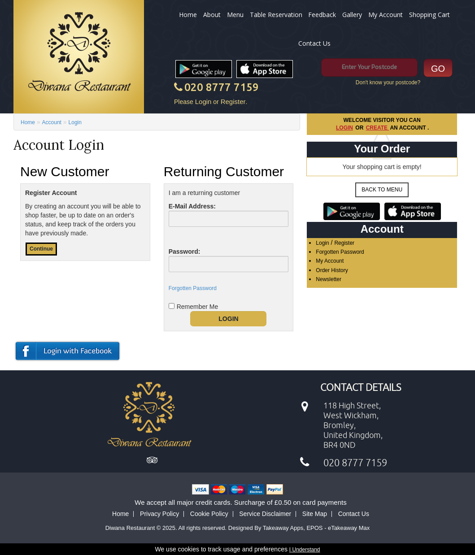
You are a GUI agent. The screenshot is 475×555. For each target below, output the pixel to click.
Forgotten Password (340, 252)
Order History (332, 270)
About (212, 14)
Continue (41, 249)
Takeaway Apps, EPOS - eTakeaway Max (316, 528)
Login (203, 101)
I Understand (304, 549)
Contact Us (314, 43)
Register (233, 101)
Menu (235, 14)
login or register (68, 351)
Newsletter (328, 279)
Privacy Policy (159, 513)
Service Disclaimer (265, 513)
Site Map (314, 513)
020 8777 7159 (221, 87)
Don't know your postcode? (388, 82)
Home (188, 14)
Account (51, 122)
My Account (385, 14)
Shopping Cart (429, 14)
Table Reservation (276, 14)
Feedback (322, 14)
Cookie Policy (209, 513)
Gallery (352, 14)
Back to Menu (382, 189)
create (377, 128)
